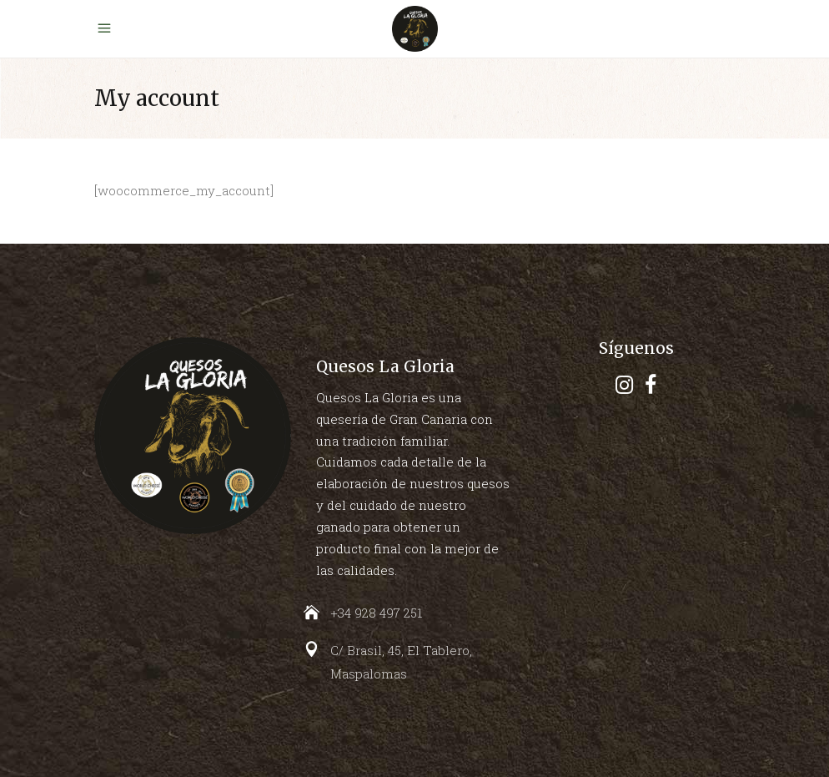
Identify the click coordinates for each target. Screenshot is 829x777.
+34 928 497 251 (376, 612)
